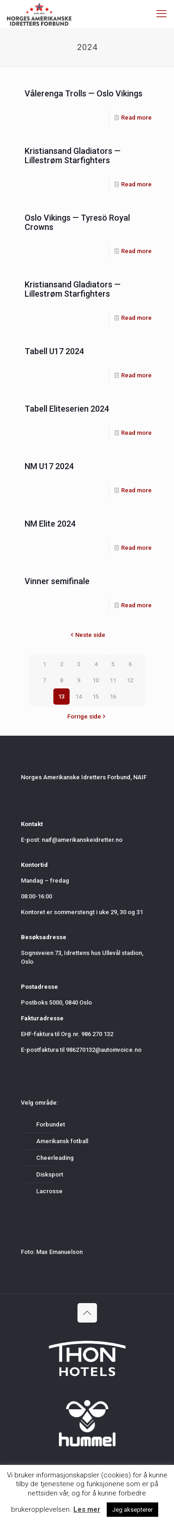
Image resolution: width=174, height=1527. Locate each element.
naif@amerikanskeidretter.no (82, 839)
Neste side (87, 634)
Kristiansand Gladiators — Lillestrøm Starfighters (73, 155)
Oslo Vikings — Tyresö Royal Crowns (77, 222)
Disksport (49, 1174)
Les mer (86, 1509)
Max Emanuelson (59, 1251)
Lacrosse (49, 1191)
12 (130, 680)
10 (95, 680)
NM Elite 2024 (50, 523)
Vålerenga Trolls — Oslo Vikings (83, 93)
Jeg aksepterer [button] (132, 1509)
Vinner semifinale (57, 581)
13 (61, 696)
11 (113, 680)
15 (95, 696)
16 (113, 696)
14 (78, 696)
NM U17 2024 (49, 466)
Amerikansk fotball (62, 1141)
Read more (136, 117)
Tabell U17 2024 (54, 351)
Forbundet (50, 1124)
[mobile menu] (161, 14)
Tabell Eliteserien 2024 (67, 409)
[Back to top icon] (87, 1313)
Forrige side (87, 716)
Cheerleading (55, 1157)
